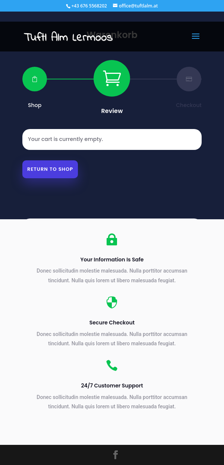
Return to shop (50, 169)
